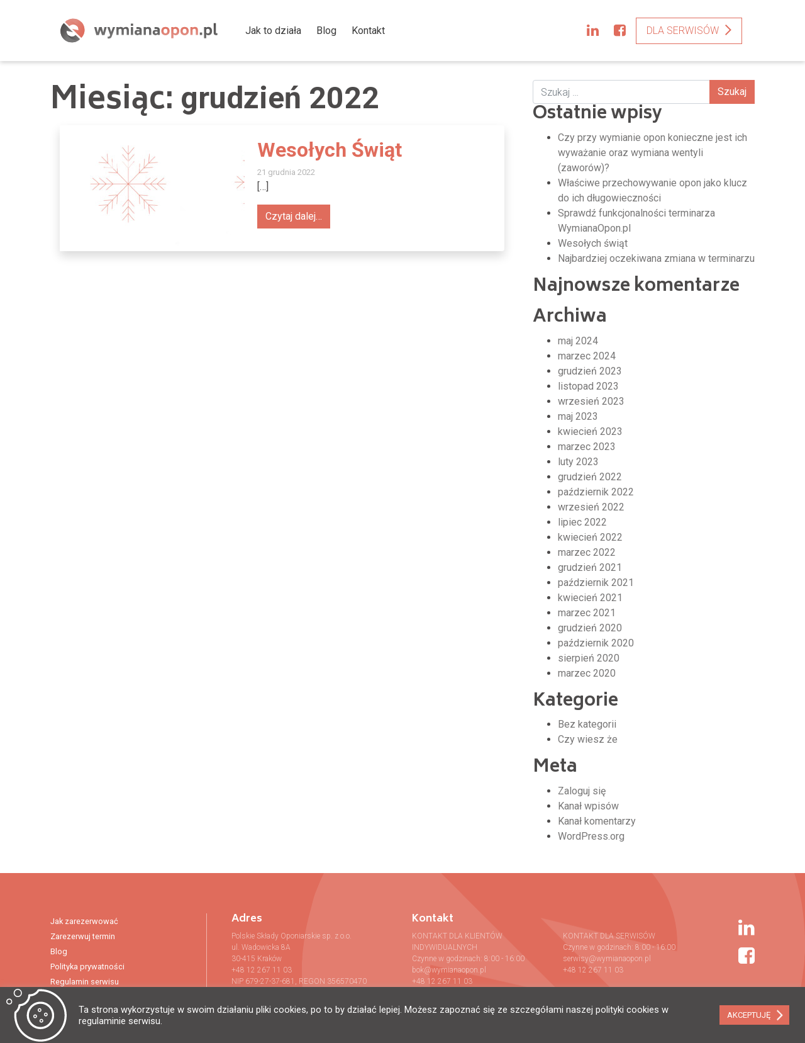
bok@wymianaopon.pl (449, 970)
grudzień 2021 (590, 567)
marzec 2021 (587, 613)
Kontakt (368, 31)
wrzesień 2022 (591, 507)
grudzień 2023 (590, 371)
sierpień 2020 (588, 658)
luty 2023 (578, 462)
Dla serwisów (683, 31)
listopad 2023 (588, 386)
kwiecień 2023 (590, 431)
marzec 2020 (587, 673)
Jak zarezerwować (84, 921)
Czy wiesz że (588, 739)
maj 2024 (578, 341)
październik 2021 (596, 583)
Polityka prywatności (87, 966)
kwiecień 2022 (590, 537)
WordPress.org (591, 836)
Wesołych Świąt (329, 150)
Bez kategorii (587, 724)
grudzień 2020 (590, 628)
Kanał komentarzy (597, 821)
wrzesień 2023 (591, 401)
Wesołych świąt (593, 243)
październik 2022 (596, 492)
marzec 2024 (587, 356)
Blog (326, 31)
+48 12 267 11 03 (261, 970)
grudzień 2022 (590, 477)
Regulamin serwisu (84, 981)
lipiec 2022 (582, 522)
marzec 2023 (587, 447)
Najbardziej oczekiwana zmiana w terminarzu (656, 258)
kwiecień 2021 (590, 598)
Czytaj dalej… (293, 216)
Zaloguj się (582, 791)
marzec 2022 (587, 552)
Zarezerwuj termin (82, 936)
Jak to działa (273, 31)
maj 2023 (578, 416)
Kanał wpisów (588, 806)
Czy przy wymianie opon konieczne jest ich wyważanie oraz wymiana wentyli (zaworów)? (652, 153)
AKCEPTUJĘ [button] (748, 1015)
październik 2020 (596, 643)
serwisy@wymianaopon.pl (607, 958)
